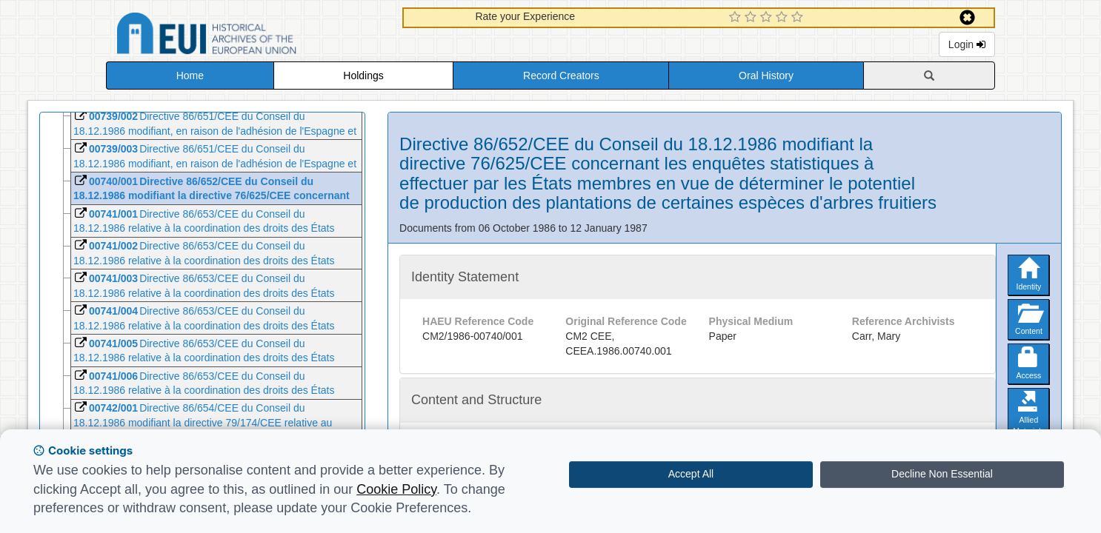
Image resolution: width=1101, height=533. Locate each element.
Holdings (363, 75)
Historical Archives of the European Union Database (248, 35)
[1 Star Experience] (737, 18)
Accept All (691, 474)
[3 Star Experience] (768, 18)
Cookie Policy (396, 489)
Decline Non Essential (942, 474)
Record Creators (561, 75)
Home (190, 75)
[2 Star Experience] (752, 18)
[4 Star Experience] (783, 18)
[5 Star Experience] (799, 18)
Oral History (766, 75)
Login (966, 44)
